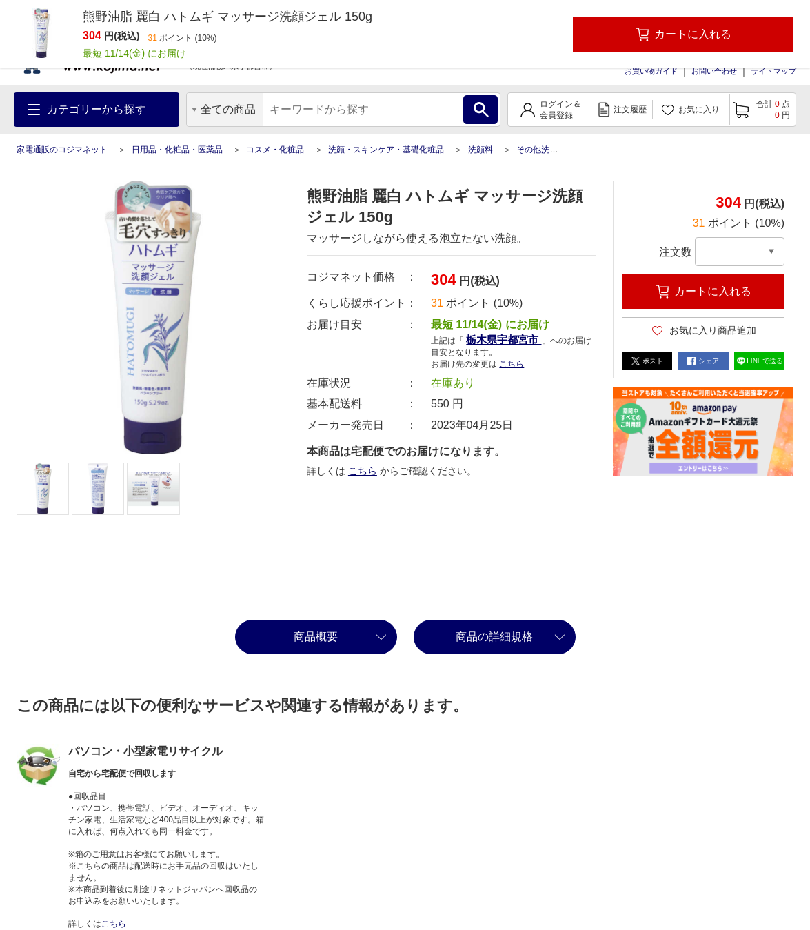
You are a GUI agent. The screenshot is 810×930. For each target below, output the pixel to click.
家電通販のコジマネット (62, 149)
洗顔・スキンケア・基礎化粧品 (386, 149)
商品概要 (316, 637)
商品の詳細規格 (494, 637)
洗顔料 (480, 149)
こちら (511, 364)
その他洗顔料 (541, 149)
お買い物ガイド (651, 71)
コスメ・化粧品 (275, 149)
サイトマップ (773, 71)
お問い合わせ (714, 71)
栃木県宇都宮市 (503, 339)
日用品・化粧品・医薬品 (177, 149)
